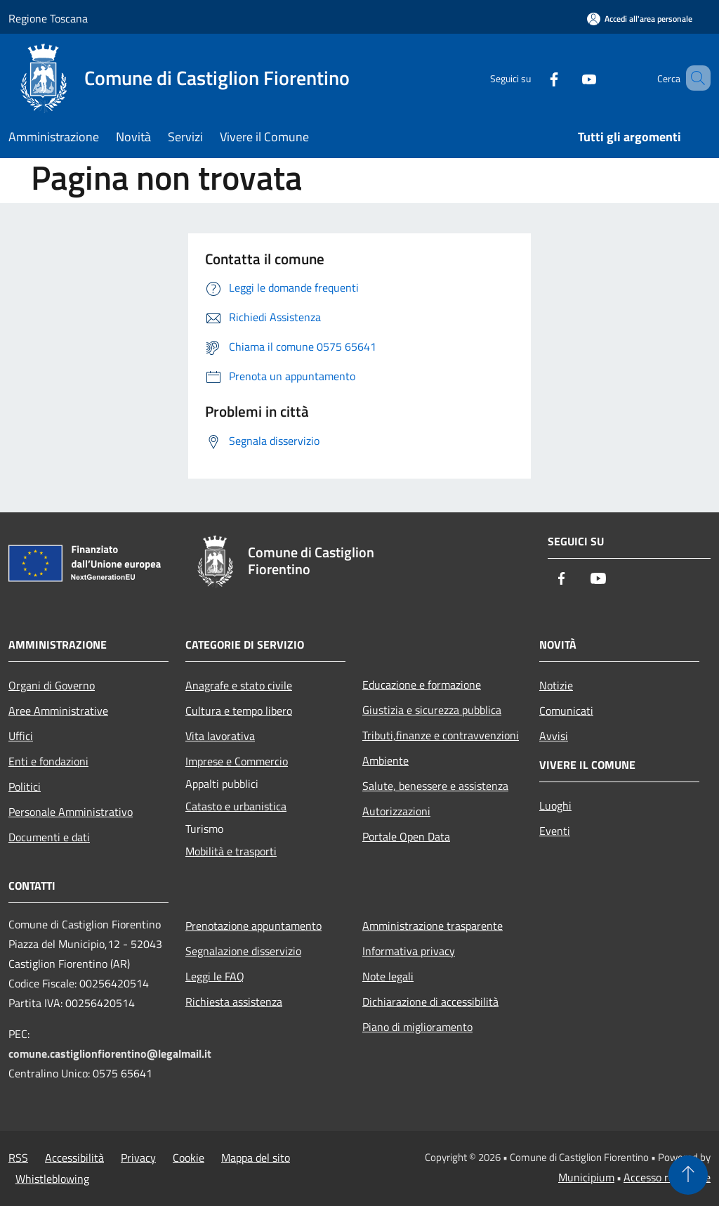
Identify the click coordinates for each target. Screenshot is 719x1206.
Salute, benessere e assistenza (435, 785)
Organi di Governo (51, 685)
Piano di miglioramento (417, 1026)
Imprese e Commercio (236, 761)
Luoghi (555, 805)
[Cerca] (694, 78)
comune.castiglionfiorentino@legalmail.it (109, 1053)
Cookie (188, 1157)
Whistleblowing (52, 1178)
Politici (24, 786)
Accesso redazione (667, 1177)
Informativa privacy (408, 950)
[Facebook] (534, 77)
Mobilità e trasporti (231, 851)
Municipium (586, 1177)
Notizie (556, 685)
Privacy (138, 1157)
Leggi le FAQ (214, 976)
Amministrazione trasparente (432, 925)
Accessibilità (74, 1157)
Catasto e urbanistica (235, 806)
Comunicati (566, 710)
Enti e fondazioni (48, 761)
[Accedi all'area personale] (640, 18)
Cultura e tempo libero (238, 710)
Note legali (388, 976)
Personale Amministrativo (70, 811)
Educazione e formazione (421, 684)
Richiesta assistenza (233, 1001)
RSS (18, 1157)
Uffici (20, 735)
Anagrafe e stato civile (238, 685)
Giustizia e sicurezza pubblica (431, 709)
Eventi (554, 830)
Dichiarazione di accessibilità (430, 1001)
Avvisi (553, 735)
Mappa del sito (255, 1157)
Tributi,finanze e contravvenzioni (440, 735)
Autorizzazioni (396, 811)
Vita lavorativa (220, 735)
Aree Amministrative (58, 710)
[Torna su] (688, 1175)
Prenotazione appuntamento (253, 925)
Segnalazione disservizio (243, 950)
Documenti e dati (49, 837)
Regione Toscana (48, 18)
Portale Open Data (406, 836)
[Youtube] (569, 77)
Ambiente (385, 760)
